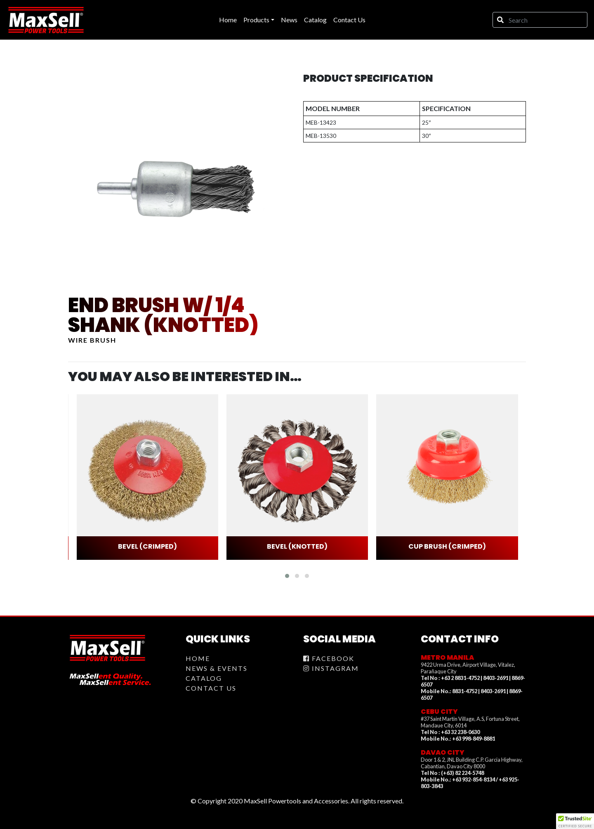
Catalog (204, 678)
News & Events (217, 668)
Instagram (331, 668)
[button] (287, 576)
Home (198, 658)
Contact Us (211, 688)
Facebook (328, 658)
